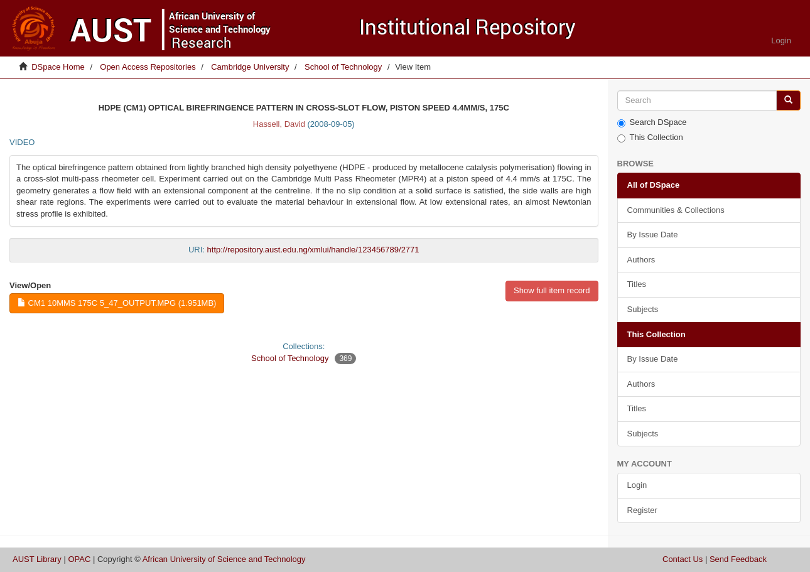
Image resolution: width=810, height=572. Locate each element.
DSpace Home (58, 67)
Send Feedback (738, 559)
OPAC (79, 559)
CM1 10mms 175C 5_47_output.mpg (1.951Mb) (117, 303)
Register (642, 510)
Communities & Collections (676, 210)
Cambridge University (250, 67)
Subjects (643, 309)
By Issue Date (652, 234)
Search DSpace (652, 122)
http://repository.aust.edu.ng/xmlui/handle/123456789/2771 (313, 249)
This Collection (650, 137)
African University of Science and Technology (224, 559)
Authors (641, 259)
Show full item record (552, 290)
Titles (637, 284)
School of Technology (343, 67)
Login (637, 485)
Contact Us (682, 559)
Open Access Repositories (147, 67)
